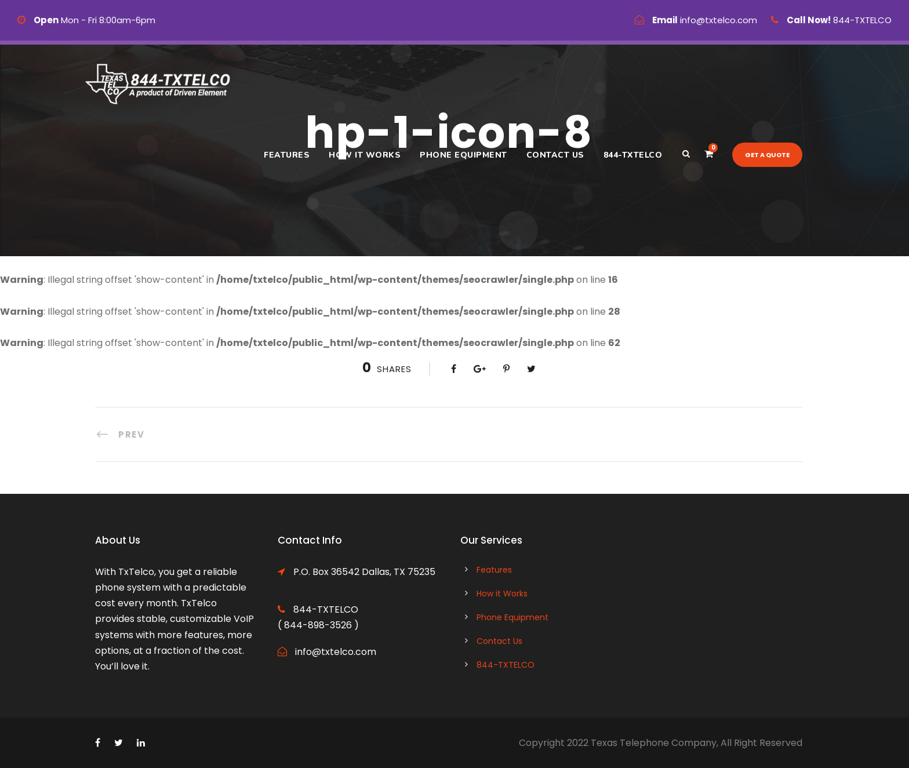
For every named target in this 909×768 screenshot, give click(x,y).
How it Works (365, 155)
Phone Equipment (463, 155)
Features (287, 155)
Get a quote (767, 154)
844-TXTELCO (633, 155)
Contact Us (555, 155)
